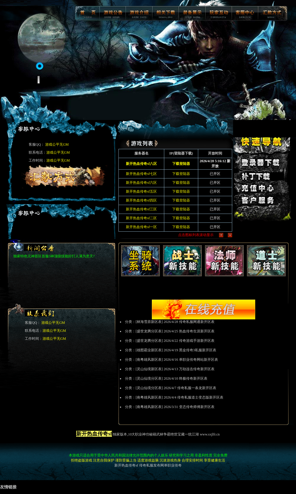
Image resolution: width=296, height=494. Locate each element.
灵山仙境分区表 (149, 378)
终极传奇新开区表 (193, 378)
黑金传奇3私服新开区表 (197, 350)
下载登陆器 (181, 174)
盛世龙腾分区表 (149, 331)
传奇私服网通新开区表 (196, 322)
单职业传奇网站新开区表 (198, 360)
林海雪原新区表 (149, 322)
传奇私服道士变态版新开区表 (200, 397)
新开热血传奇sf (126, 465)
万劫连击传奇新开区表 (196, 369)
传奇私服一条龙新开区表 (196, 388)
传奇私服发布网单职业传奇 (160, 465)
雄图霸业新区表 (149, 350)
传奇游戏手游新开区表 (196, 341)
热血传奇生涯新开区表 (196, 331)
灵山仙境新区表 (149, 369)
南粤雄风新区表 (149, 360)
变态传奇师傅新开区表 (196, 407)
